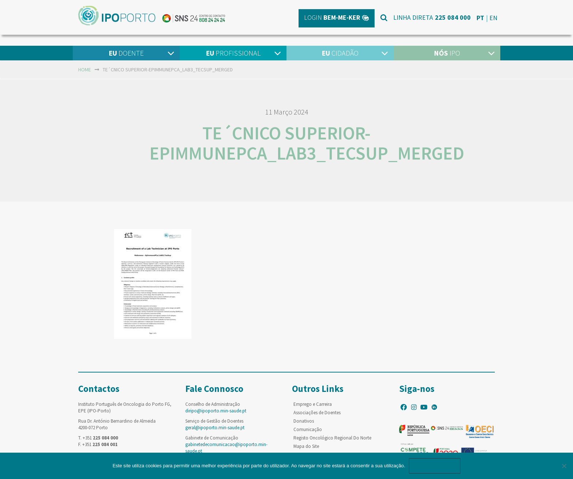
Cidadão (340, 52)
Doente (126, 52)
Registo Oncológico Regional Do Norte (332, 438)
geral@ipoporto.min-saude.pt (214, 427)
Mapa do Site (306, 446)
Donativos (303, 421)
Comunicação (307, 429)
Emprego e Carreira (312, 404)
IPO (447, 52)
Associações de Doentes (317, 412)
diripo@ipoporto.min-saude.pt (215, 411)
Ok (435, 465)
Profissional (233, 52)
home (84, 69)
